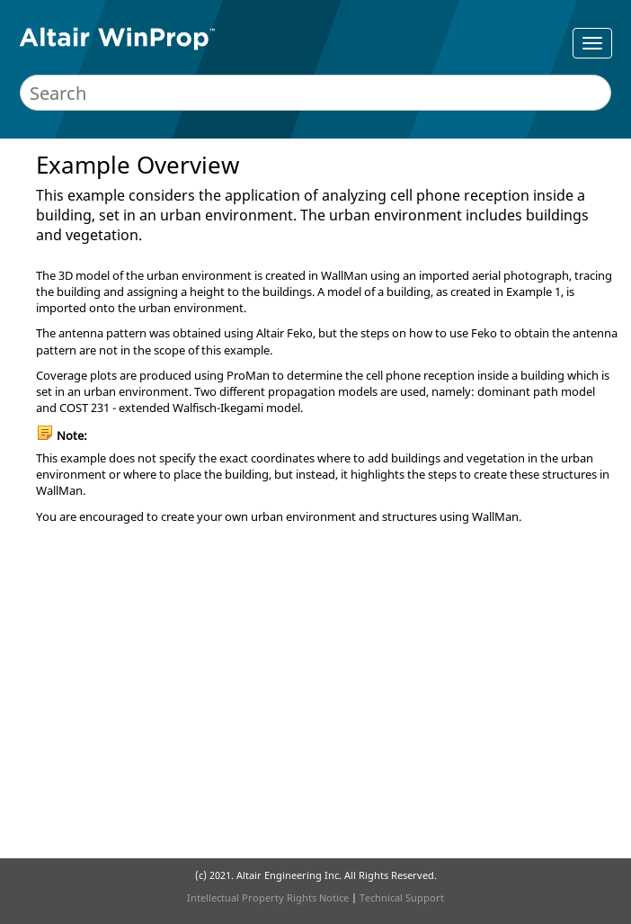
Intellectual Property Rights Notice (268, 897)
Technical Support (402, 897)
